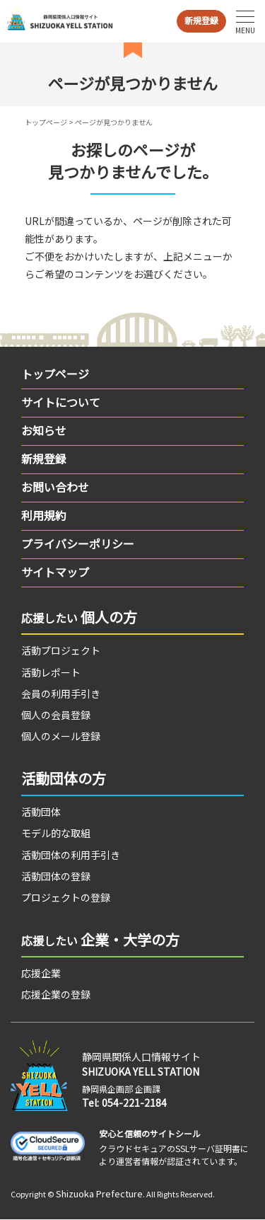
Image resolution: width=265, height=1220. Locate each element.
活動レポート (51, 672)
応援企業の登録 (55, 994)
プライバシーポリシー (77, 543)
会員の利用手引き (60, 693)
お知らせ (43, 430)
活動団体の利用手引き (70, 855)
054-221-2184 (134, 1102)
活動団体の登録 (55, 876)
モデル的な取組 (55, 833)
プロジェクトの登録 (65, 897)
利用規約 (43, 515)
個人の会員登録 (55, 715)
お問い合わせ (55, 486)
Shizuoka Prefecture (99, 1193)
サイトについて (60, 401)
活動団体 (41, 812)
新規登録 (201, 20)
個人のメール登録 (60, 736)
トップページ (46, 122)
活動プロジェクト (60, 650)
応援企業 (41, 973)
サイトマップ (55, 571)
